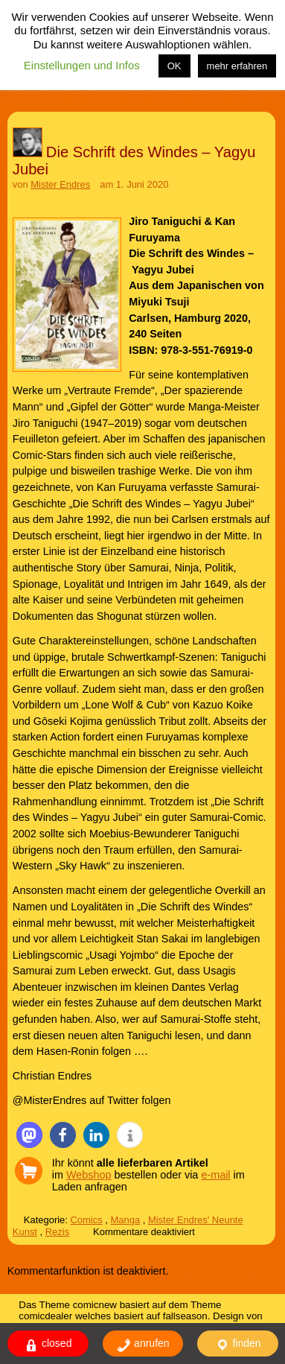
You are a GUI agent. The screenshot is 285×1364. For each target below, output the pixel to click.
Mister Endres (60, 184)
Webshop (89, 1175)
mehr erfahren (237, 66)
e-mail (215, 1175)
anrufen (142, 1345)
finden (238, 1345)
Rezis (57, 1231)
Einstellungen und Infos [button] (82, 65)
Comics (87, 1219)
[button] (29, 1135)
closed (47, 1345)
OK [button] (174, 66)
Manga (125, 1219)
